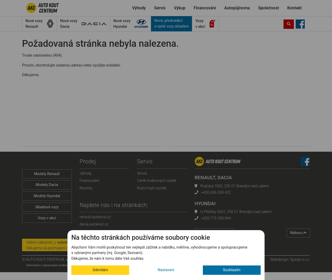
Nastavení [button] (166, 270)
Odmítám (100, 270)
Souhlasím (232, 270)
